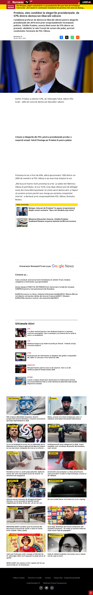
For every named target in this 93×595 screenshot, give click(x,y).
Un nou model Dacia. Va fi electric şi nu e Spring (66, 499)
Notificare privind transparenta (54, 583)
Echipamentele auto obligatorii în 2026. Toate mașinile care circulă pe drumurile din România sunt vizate (66, 446)
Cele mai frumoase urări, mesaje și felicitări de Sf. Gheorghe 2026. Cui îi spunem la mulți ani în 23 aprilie (25, 556)
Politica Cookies (19, 578)
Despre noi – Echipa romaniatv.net (67, 578)
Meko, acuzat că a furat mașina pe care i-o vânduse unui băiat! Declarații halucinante (65, 418)
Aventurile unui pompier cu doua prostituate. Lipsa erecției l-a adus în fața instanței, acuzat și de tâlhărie (67, 473)
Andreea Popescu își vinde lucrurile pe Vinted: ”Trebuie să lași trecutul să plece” (51, 344)
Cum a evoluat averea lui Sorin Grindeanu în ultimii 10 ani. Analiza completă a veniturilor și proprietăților (42, 281)
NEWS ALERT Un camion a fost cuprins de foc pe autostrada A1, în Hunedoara (25, 564)
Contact (48, 578)
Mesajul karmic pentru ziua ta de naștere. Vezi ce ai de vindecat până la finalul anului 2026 (49, 369)
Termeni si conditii (35, 578)
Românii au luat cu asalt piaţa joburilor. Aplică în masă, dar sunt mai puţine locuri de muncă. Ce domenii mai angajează (25, 473)
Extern (30, 377)
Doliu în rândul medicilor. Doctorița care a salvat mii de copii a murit (67, 555)
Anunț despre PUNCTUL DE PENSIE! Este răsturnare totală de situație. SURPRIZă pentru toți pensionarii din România (45, 288)
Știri (29, 353)
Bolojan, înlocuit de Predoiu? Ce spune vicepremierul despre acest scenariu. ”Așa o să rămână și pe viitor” (52, 209)
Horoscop (31, 365)
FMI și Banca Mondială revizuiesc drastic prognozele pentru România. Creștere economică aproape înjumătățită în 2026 (25, 419)
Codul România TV (33, 583)
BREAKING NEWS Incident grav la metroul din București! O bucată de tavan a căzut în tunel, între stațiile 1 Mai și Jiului (24, 528)
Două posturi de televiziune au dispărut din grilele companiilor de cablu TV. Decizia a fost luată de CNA (51, 357)
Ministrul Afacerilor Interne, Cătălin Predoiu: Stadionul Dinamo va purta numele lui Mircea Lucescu (52, 220)
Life (28, 329)
